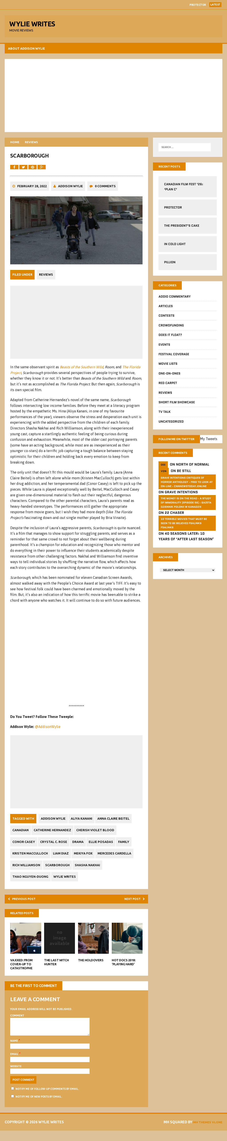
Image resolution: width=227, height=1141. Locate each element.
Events (164, 348)
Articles (165, 309)
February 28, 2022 (33, 193)
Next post (132, 905)
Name (15, 1051)
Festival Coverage (173, 357)
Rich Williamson (27, 870)
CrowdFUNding (171, 329)
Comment (18, 1022)
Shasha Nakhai (91, 870)
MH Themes (197, 1133)
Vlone (215, 1133)
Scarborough (60, 870)
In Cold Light (174, 246)
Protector (198, 4)
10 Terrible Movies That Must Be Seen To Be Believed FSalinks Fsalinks (183, 534)
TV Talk (164, 415)
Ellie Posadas (106, 847)
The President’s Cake (181, 228)
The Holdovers (91, 967)
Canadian (21, 835)
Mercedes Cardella (120, 859)
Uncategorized (170, 425)
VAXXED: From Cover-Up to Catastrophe (22, 971)
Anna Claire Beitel (117, 824)
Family (130, 847)
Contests (166, 319)
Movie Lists (167, 367)
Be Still (183, 481)
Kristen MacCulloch (31, 859)
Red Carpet (167, 386)
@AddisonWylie (48, 732)
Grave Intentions (181, 503)
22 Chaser (174, 523)
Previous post (25, 905)
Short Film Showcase (176, 406)
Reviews (47, 281)
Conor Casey (24, 847)
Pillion (169, 265)
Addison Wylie (71, 193)
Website (16, 1076)
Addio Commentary (174, 300)
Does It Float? (170, 338)
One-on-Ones (169, 377)
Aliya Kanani (84, 824)
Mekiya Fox (87, 859)
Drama (82, 847)
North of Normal (192, 475)
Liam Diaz (63, 859)
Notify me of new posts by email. (39, 1107)
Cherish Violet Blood (99, 835)
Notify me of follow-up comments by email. (48, 1099)
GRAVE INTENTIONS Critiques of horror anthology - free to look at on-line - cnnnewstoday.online (186, 493)
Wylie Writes (67, 882)
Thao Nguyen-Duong (31, 882)
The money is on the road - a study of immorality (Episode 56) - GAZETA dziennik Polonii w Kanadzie (185, 513)
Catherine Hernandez (55, 835)
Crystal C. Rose (56, 847)
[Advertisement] (113, 97)
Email (15, 1064)
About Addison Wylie (27, 51)
